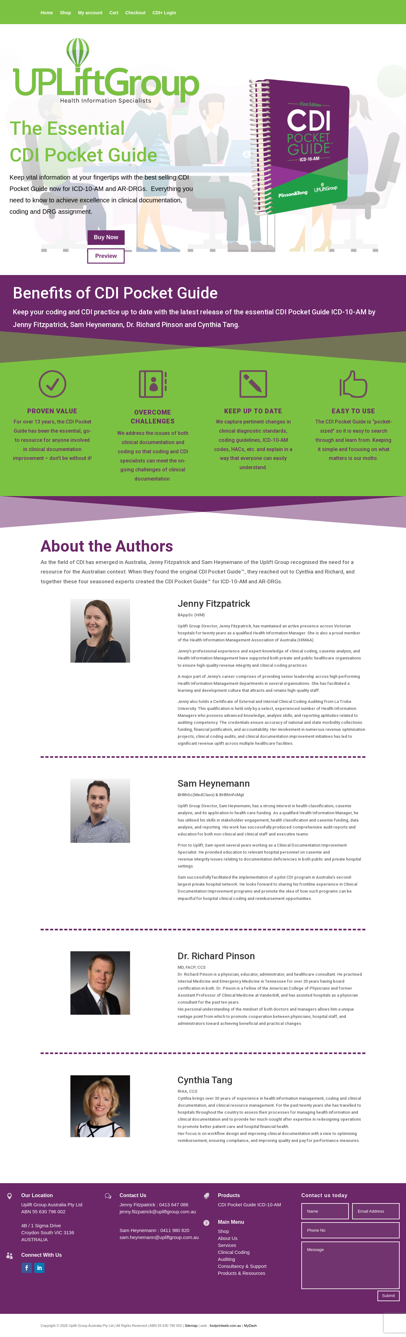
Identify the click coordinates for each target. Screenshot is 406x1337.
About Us (228, 1238)
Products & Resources (241, 1273)
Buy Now (106, 237)
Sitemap (191, 1325)
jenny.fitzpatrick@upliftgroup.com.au (158, 1211)
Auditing (226, 1259)
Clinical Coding (234, 1252)
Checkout (135, 12)
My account (90, 12)
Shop (65, 12)
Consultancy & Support (242, 1266)
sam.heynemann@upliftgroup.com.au (159, 1237)
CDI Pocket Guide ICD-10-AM (249, 1204)
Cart (113, 12)
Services (227, 1245)
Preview (106, 256)
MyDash (250, 1325)
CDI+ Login (164, 12)
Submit (388, 1295)
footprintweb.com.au (226, 1325)
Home (47, 12)
